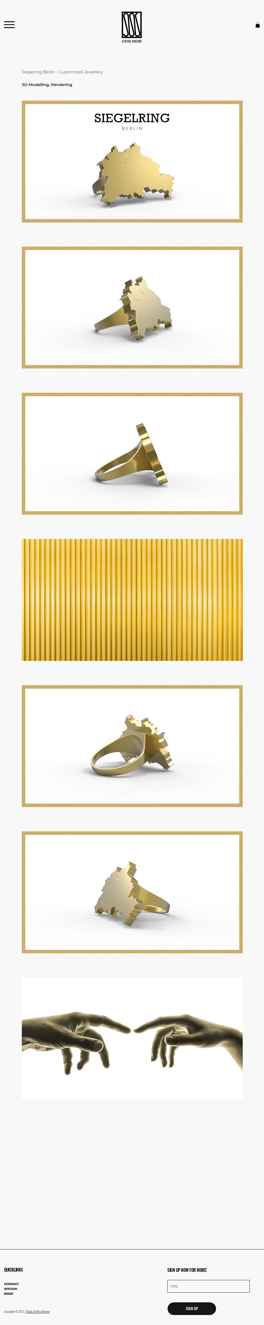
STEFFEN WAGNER (132, 41)
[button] (257, 25)
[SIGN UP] (192, 1308)
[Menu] (9, 24)
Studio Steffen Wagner (38, 1311)
